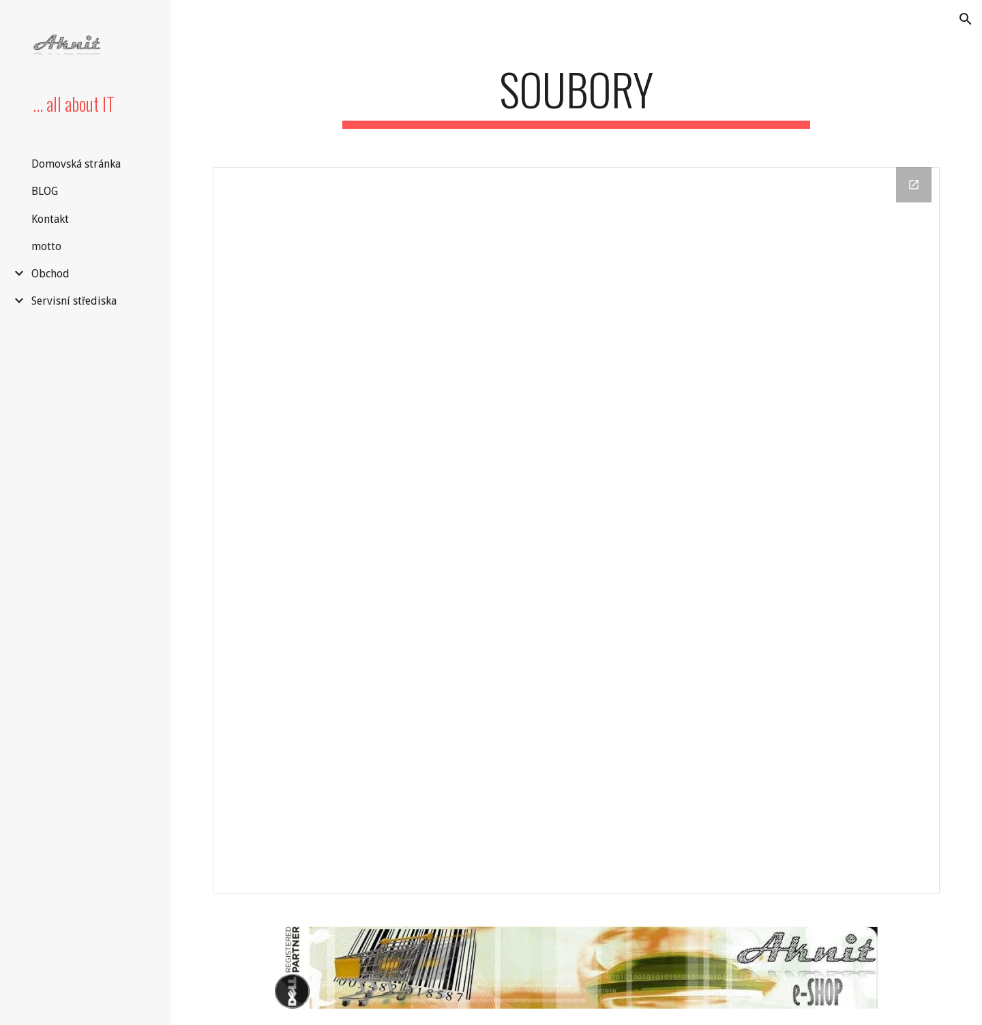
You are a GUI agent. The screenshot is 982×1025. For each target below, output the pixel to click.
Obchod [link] (50, 273)
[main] (576, 95)
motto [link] (46, 246)
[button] (965, 19)
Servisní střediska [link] (74, 300)
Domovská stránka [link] (76, 163)
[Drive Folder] (576, 530)
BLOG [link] (44, 191)
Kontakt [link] (50, 219)
